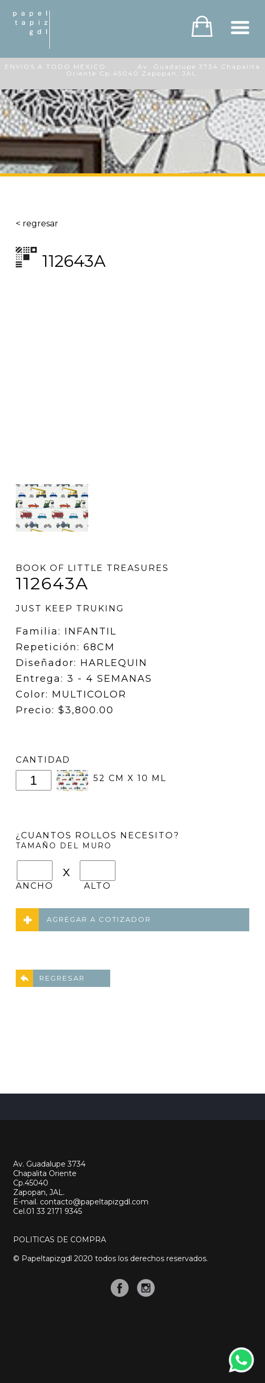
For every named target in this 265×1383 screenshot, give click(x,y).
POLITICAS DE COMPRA (59, 1239)
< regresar (37, 223)
